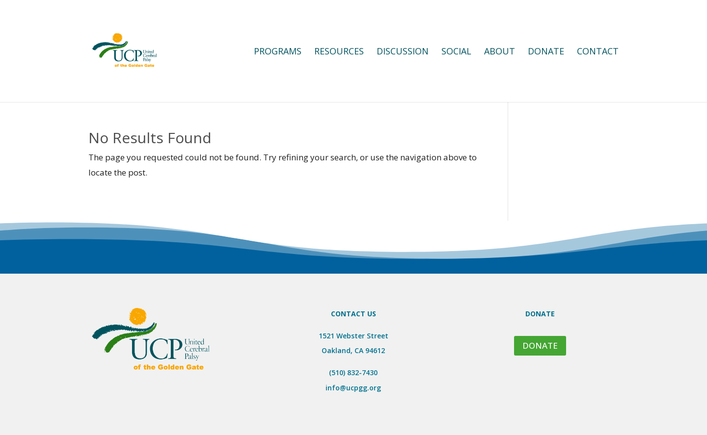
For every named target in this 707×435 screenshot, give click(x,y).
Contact (598, 52)
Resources (339, 52)
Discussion (403, 52)
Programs (277, 52)
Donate (546, 52)
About (499, 52)
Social (456, 52)
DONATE (540, 345)
